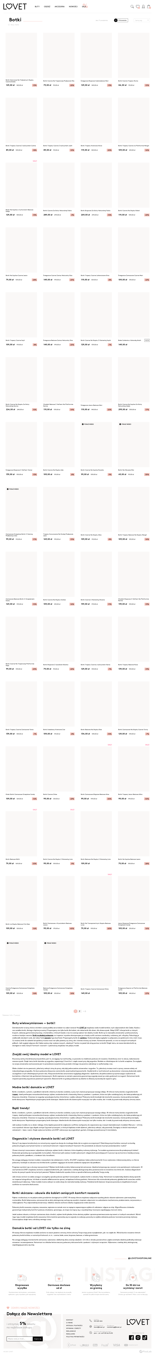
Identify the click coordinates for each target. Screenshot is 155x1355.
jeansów (48, 1038)
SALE (84, 6)
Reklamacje (71, 1331)
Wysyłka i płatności (74, 1325)
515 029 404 (98, 1321)
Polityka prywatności (75, 1337)
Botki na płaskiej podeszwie (43, 1035)
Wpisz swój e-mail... (16, 1339)
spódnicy (83, 1038)
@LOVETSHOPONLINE (139, 1258)
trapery (15, 1094)
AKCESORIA (60, 6)
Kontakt (69, 1320)
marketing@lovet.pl (114, 1327)
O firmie (69, 1323)
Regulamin (70, 1334)
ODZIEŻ (47, 6)
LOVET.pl (82, 1027)
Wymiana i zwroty (73, 1328)
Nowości (73, 6)
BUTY (37, 6)
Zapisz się (37, 1339)
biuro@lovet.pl (99, 1327)
